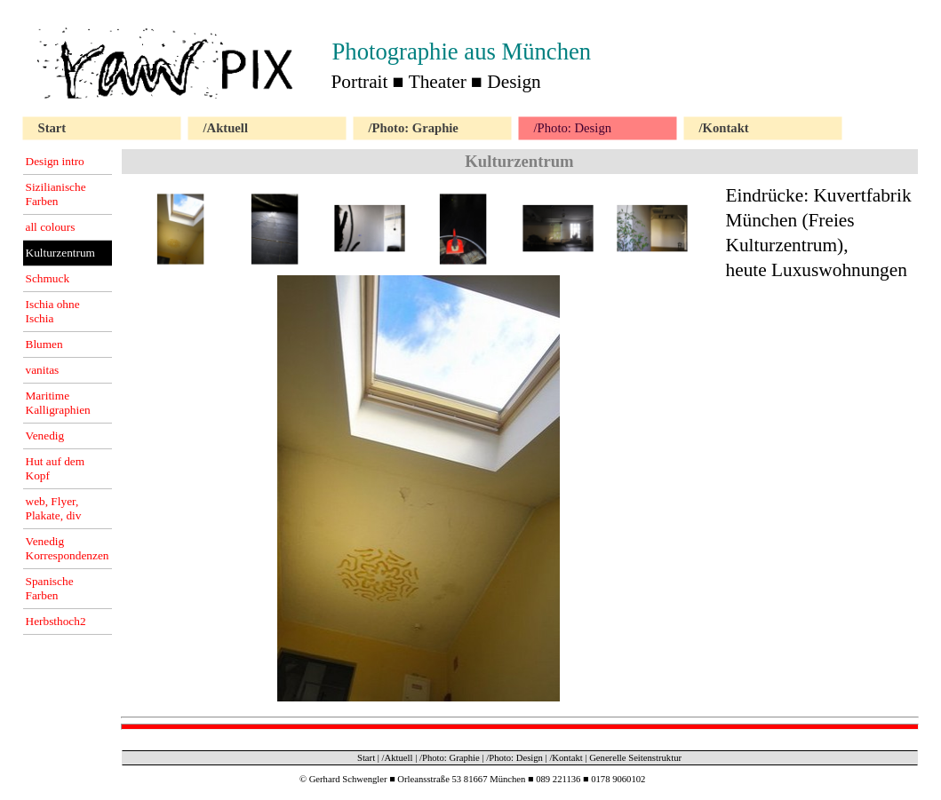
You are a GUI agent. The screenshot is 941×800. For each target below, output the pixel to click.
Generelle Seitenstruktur (635, 758)
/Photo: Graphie (449, 758)
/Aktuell (397, 758)
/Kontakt (565, 758)
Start (366, 758)
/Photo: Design (514, 758)
